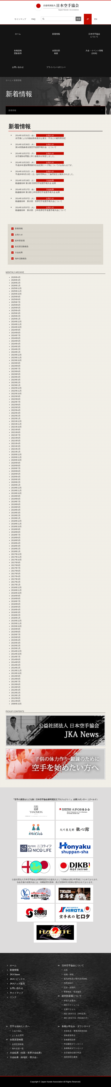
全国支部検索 (56, 51)
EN (95, 19)
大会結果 (17, 252)
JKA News (15, 974)
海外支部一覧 (18, 1048)
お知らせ (17, 234)
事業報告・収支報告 (72, 992)
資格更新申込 (69, 1035)
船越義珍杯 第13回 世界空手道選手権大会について (38, 201)
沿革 (66, 970)
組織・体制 (68, 974)
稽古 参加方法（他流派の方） (77, 1018)
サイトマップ (20, 19)
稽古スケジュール (71, 1005)
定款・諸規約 (69, 987)
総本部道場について (72, 996)
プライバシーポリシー (56, 67)
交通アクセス (69, 1009)
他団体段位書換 (70, 1057)
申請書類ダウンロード (73, 1044)
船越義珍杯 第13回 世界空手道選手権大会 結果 (35, 183)
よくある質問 (18, 1035)
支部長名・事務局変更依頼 (75, 1031)
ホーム (8, 80)
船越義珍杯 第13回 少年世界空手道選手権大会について (40, 210)
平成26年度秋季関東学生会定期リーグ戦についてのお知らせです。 (44, 165)
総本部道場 (18, 240)
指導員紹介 (68, 983)
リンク (13, 997)
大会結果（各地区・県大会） (24, 1057)
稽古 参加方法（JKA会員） (75, 1014)
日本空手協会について (73, 965)
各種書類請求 (69, 1040)
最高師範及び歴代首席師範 (75, 979)
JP (88, 19)
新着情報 (56, 34)
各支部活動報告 (20, 246)
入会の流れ (17, 1031)
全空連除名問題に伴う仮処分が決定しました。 (35, 156)
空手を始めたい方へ (20, 1026)
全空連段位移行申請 (72, 1053)
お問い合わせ (16, 988)
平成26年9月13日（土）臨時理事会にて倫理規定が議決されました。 (45, 174)
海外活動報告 (19, 258)
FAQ (33, 19)
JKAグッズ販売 (17, 983)
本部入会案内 (69, 1000)
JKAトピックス (17, 979)
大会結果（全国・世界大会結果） (26, 1053)
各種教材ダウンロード (73, 1048)
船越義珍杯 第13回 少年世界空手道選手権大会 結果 (37, 192)
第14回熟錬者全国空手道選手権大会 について (35, 147)
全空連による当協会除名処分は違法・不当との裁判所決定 (40, 138)
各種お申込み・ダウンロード (76, 1026)
